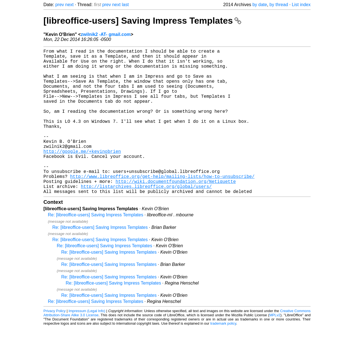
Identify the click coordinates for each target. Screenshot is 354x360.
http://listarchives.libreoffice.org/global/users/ (146, 217)
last (125, 4)
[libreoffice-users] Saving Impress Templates (142, 21)
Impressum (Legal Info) (86, 343)
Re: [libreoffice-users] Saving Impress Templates (95, 247)
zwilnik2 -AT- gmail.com (106, 34)
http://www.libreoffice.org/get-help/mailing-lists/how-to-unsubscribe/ (162, 205)
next (69, 4)
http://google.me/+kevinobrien (82, 175)
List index (301, 4)
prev (59, 4)
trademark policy (223, 356)
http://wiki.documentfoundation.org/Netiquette (175, 211)
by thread (278, 4)
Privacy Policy (54, 343)
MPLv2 (275, 347)
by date (259, 4)
